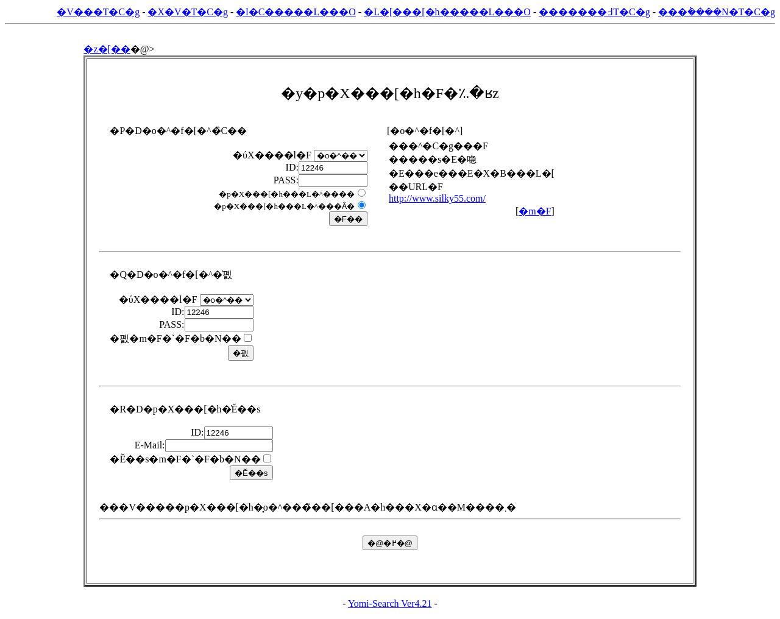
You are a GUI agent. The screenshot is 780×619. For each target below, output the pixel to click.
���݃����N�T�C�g (716, 12)
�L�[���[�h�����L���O (447, 12)
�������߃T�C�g (594, 12)
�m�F (535, 211)
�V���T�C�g (98, 12)
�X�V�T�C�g (187, 12)
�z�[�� (106, 49)
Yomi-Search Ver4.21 (390, 603)
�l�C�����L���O (295, 12)
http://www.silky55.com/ (437, 198)
